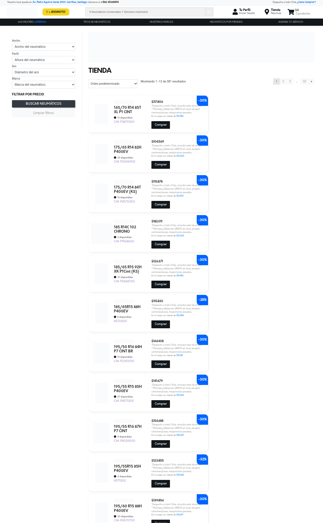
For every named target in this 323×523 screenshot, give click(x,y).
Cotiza (110, 477)
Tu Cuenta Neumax (118, 508)
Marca (16, 78)
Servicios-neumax (117, 498)
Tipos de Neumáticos (96, 22)
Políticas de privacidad (179, 478)
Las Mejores (32, 22)
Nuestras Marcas (161, 22)
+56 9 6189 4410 (249, 489)
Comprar (152, 132)
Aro (14, 66)
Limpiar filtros (43, 113)
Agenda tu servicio (290, 22)
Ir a (56, 12)
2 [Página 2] (283, 81)
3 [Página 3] (290, 81)
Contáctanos (173, 474)
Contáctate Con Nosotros (122, 473)
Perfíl (15, 53)
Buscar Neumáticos (43, 104)
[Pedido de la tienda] (113, 83)
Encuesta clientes (117, 480)
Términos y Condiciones (180, 482)
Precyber (112, 494)
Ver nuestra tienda (177, 486)
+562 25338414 (110, 2)
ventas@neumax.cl (247, 482)
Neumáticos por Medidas (226, 22)
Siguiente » (311, 81)
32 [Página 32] (304, 81)
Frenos (111, 484)
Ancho (16, 40)
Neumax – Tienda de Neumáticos (126, 491)
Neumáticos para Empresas (123, 487)
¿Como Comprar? (306, 2)
